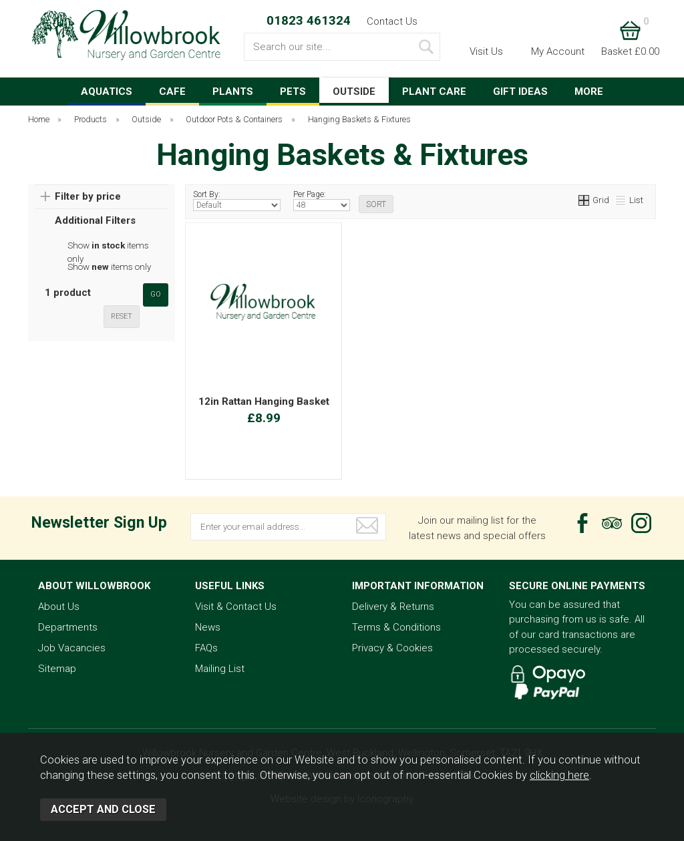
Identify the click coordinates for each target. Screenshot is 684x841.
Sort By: (237, 200)
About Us (58, 607)
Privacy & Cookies (392, 648)
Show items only (108, 246)
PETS (293, 92)
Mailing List (219, 669)
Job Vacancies (72, 648)
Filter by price (88, 196)
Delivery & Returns (393, 607)
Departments (68, 627)
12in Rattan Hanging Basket (263, 401)
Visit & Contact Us (236, 607)
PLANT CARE (434, 92)
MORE (588, 92)
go (155, 294)
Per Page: (321, 200)
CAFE (172, 92)
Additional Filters (95, 220)
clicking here (559, 775)
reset (121, 316)
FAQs (206, 648)
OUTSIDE (354, 92)
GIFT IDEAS (520, 92)
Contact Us (392, 21)
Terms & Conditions (396, 627)
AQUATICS (106, 92)
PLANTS (232, 92)
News (207, 627)
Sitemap (57, 669)
